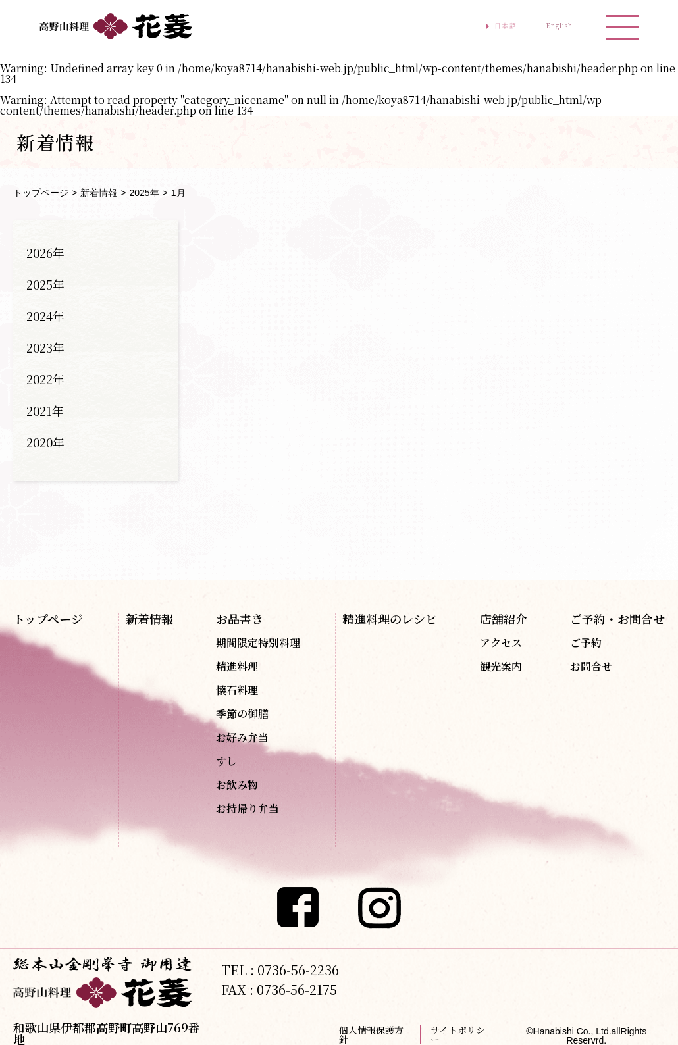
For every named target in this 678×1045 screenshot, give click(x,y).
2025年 (144, 193)
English (545, 26)
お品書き (239, 618)
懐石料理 (237, 690)
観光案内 (501, 666)
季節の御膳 (242, 714)
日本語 (464, 26)
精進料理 (237, 666)
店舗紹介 (503, 618)
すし (226, 761)
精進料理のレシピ (389, 618)
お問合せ (591, 666)
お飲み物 (237, 785)
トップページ (40, 193)
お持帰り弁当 (247, 808)
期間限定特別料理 (258, 643)
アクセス (501, 643)
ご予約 (586, 643)
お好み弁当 (242, 737)
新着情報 (98, 193)
